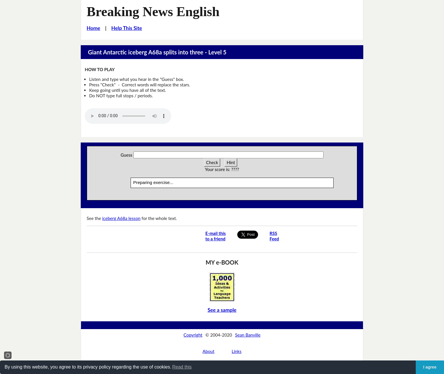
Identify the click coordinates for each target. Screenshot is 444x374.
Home (93, 28)
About (208, 351)
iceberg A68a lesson (121, 218)
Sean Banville (247, 334)
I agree (430, 367)
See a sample (222, 310)
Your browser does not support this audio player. (128, 116)
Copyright (192, 334)
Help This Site (126, 28)
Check (212, 162)
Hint (231, 162)
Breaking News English (153, 11)
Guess (126, 154)
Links (236, 351)
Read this (182, 366)
